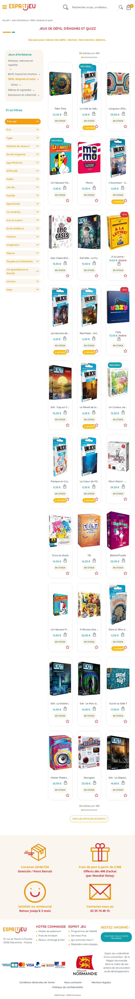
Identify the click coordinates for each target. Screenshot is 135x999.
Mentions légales (101, 982)
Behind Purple (118, 555)
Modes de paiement (49, 931)
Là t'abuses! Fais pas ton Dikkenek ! (60, 182)
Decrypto (89, 777)
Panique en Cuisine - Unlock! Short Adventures (60, 481)
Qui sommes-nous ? (81, 939)
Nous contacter (73, 982)
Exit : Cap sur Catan (60, 407)
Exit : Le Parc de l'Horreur (89, 703)
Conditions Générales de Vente (37, 982)
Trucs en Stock (60, 555)
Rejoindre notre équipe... (84, 944)
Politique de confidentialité (67, 987)
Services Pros (78, 935)
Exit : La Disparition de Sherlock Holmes (118, 777)
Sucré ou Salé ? (118, 703)
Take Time (60, 108)
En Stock (60, 121)
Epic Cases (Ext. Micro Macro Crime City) (60, 257)
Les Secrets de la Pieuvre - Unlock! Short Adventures (60, 333)
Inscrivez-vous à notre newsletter (116, 937)
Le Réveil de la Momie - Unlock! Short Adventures (89, 407)
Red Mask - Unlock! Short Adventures (89, 333)
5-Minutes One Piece (89, 629)
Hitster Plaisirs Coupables (60, 777)
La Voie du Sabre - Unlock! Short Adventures (89, 108)
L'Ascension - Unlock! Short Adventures (118, 182)
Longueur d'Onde (118, 108)
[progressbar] (89, 57)
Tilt (89, 555)
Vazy (118, 331)
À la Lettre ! (118, 256)
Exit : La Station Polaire (60, 703)
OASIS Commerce (73, 995)
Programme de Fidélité (83, 931)
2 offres (89, 127)
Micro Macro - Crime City (118, 481)
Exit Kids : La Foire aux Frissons (89, 257)
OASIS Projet (59, 995)
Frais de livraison (47, 935)
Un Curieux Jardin (118, 407)
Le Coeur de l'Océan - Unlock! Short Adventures (89, 481)
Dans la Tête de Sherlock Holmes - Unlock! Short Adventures (118, 629)
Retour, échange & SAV (51, 939)
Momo (89, 182)
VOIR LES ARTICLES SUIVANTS (88, 818)
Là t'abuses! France (60, 629)
